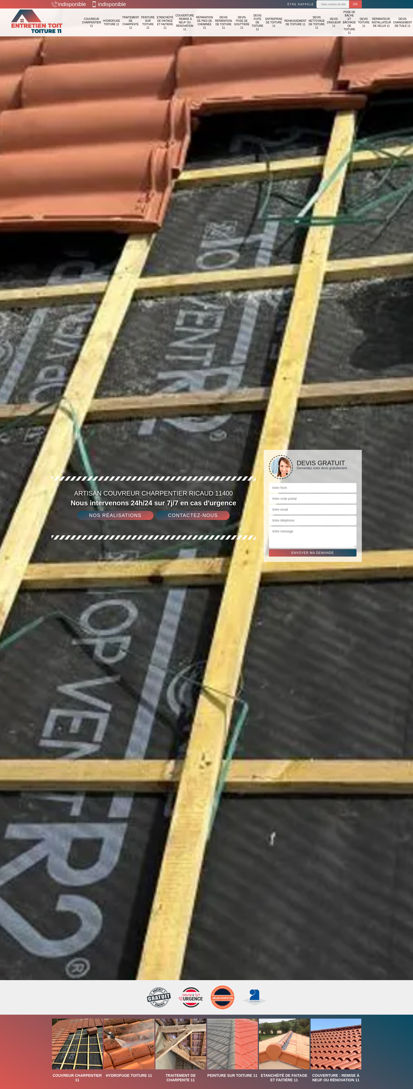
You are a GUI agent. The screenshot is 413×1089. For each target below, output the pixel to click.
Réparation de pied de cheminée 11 (204, 22)
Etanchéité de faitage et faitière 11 (165, 22)
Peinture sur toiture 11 (148, 22)
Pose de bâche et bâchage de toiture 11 (349, 22)
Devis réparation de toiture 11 (223, 22)
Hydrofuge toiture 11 (111, 22)
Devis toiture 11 (363, 22)
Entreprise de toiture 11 (273, 22)
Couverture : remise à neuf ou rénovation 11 (184, 22)
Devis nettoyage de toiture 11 (317, 22)
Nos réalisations (115, 515)
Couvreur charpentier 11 (91, 22)
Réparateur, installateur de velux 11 (381, 22)
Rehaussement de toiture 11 (295, 22)
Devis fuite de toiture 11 (257, 22)
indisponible (68, 4)
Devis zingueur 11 (334, 22)
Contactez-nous (193, 515)
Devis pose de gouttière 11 (241, 22)
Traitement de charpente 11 (130, 22)
